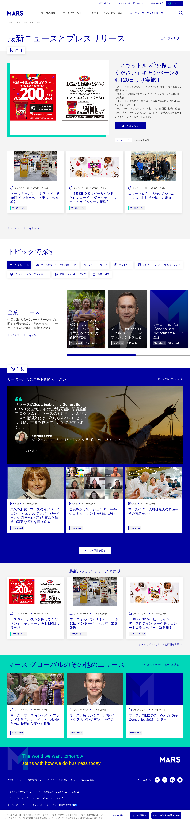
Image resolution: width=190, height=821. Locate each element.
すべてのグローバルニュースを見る (160, 664)
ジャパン (176, 3)
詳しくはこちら (130, 125)
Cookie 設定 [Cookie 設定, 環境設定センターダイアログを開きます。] (118, 815)
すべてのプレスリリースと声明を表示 (159, 644)
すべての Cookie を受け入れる (166, 815)
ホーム (10, 22)
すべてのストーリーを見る (21, 228)
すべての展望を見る (168, 379)
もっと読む (31, 450)
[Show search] (181, 13)
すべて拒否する (139, 815)
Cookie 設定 (88, 780)
